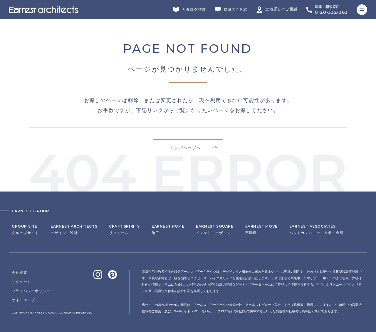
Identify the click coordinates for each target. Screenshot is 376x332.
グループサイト (25, 230)
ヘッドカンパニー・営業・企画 (316, 230)
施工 (168, 230)
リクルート (21, 282)
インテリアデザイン (214, 230)
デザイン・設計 (74, 230)
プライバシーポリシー (31, 291)
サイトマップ (23, 300)
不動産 (261, 230)
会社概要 (19, 273)
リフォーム (124, 230)
